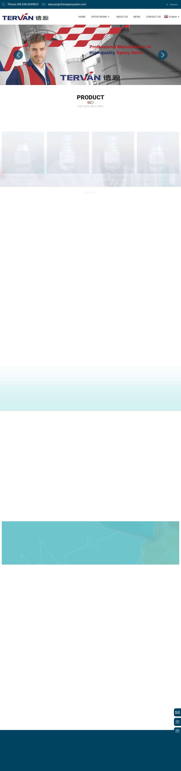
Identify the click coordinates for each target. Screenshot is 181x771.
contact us (153, 16)
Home (81, 16)
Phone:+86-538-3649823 (23, 4)
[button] (18, 55)
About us (122, 16)
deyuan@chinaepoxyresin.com (67, 4)
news (136, 16)
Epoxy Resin (100, 16)
